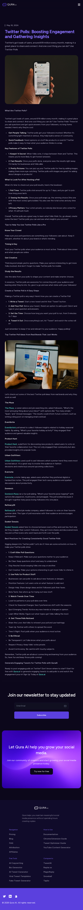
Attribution (14, 847)
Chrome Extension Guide (55, 839)
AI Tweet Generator (18, 872)
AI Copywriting (16, 863)
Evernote (9, 477)
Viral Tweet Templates (20, 876)
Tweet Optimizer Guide (55, 843)
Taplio (46, 881)
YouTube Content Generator (57, 847)
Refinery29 (10, 510)
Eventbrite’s (10, 427)
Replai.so (48, 867)
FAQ (11, 843)
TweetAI (48, 863)
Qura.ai (16, 671)
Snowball (48, 876)
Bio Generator (15, 867)
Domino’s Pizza (12, 494)
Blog (11, 839)
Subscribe (41, 715)
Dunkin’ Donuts (11, 527)
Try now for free (41, 771)
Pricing (12, 834)
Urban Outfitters (12, 461)
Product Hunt (11, 444)
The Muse (9, 408)
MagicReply (49, 872)
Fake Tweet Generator (20, 881)
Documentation (51, 834)
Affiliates (13, 852)
